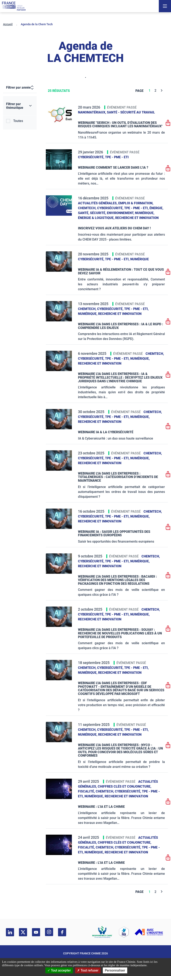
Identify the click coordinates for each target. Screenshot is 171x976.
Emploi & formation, (135, 203)
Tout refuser (88, 970)
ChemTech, (87, 208)
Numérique (139, 259)
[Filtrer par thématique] (20, 106)
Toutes (18, 121)
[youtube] (36, 932)
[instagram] (49, 932)
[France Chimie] (14, 6)
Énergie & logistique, (96, 218)
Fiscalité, (87, 791)
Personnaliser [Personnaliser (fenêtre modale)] (115, 970)
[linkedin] (10, 932)
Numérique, (144, 213)
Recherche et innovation (137, 218)
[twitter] (23, 932)
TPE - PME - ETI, (136, 208)
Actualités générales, (98, 203)
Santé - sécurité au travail (131, 112)
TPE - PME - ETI (117, 157)
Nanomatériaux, (92, 112)
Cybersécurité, (91, 157)
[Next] (161, 90)
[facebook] (62, 932)
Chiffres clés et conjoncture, (124, 786)
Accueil (8, 24)
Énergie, (156, 208)
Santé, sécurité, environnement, (106, 213)
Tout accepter (59, 970)
